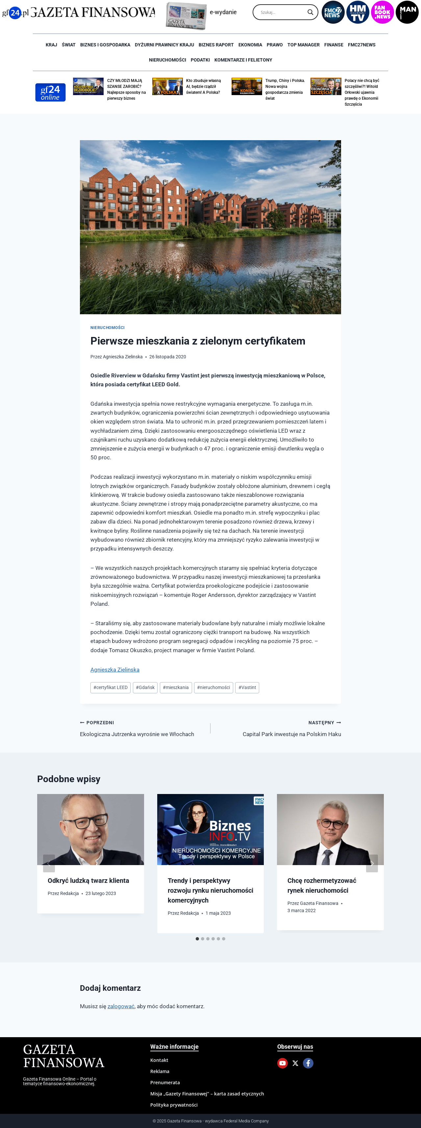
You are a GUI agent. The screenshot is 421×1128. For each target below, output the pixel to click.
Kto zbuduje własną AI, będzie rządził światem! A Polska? (203, 86)
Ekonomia (250, 44)
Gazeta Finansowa (319, 903)
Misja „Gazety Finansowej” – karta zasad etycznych (207, 1093)
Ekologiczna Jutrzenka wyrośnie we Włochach (142, 727)
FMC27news (362, 44)
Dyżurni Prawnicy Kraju (164, 44)
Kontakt (159, 1060)
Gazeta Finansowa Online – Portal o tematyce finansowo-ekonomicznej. (59, 1081)
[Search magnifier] (310, 12)
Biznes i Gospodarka (105, 44)
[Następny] (372, 863)
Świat (69, 44)
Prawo (275, 44)
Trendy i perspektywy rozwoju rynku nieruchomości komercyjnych (210, 890)
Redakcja (69, 893)
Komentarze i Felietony (243, 60)
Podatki (200, 60)
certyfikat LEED (110, 687)
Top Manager (303, 44)
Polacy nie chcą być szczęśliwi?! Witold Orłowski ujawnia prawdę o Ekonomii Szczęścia (362, 92)
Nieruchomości (167, 60)
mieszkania (176, 687)
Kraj (51, 44)
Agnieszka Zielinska (123, 356)
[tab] (197, 938)
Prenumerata (165, 1082)
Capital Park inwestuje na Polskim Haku (278, 727)
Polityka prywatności (174, 1105)
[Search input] (282, 12)
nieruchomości (213, 687)
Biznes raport (216, 44)
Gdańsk (145, 687)
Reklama (159, 1071)
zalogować (121, 1006)
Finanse (333, 44)
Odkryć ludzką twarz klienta (88, 880)
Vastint (247, 687)
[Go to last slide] (49, 863)
